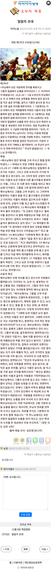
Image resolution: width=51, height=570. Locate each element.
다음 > (45, 549)
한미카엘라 (8, 469)
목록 (25, 549)
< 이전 (6, 549)
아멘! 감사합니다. (25, 492)
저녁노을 (14, 28)
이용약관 (18, 562)
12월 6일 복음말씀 (21, 529)
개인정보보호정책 (33, 562)
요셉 (5, 448)
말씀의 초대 (17, 534)
